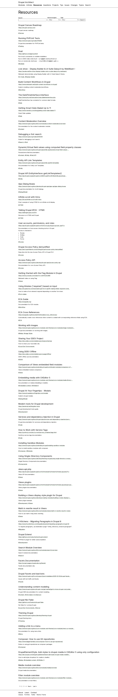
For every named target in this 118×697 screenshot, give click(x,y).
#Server (37, 608)
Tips (61, 5)
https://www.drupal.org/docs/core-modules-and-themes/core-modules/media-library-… (45, 380)
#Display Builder (30, 77)
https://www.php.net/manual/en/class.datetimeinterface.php (36, 97)
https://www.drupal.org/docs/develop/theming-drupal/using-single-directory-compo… (45, 458)
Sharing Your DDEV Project (30, 338)
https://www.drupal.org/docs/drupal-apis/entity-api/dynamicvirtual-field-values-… (43, 150)
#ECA (20, 320)
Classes (20, 695)
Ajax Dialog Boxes (26, 184)
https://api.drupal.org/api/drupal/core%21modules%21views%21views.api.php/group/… (45, 485)
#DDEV (20, 359)
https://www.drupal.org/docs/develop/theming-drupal (35, 615)
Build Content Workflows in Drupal (34, 82)
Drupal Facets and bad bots (31, 574)
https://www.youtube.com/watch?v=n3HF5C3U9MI (34, 275)
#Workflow (21, 90)
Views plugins (24, 482)
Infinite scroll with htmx (29, 197)
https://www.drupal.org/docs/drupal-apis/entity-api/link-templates (38, 163)
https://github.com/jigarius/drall (28, 54)
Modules (21, 5)
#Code (20, 425)
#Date (20, 103)
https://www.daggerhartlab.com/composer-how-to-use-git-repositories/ (40, 641)
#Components (22, 464)
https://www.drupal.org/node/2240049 (30, 137)
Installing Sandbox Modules (31, 443)
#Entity (27, 155)
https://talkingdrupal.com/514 (27, 212)
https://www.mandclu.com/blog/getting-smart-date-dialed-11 (36, 110)
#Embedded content (24, 385)
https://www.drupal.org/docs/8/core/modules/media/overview (37, 668)
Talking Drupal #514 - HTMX (31, 210)
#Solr (26, 142)
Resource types (52, 17)
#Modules (29, 451)
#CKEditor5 (35, 385)
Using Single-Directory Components (35, 456)
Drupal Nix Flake (26, 600)
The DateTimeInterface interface (33, 95)
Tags (61, 17)
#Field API (33, 155)
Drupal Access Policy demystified (34, 247)
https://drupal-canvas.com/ (26, 27)
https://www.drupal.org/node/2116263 (30, 41)
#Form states (22, 294)
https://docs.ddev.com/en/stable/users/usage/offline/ (34, 354)
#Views (20, 281)
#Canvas (21, 33)
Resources (37, 5)
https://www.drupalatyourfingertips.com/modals (33, 393)
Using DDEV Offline (27, 351)
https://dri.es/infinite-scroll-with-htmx (29, 199)
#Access (21, 242)
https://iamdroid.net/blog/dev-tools (29, 406)
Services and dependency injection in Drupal (39, 417)
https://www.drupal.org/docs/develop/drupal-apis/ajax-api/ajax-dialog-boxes (42, 186)
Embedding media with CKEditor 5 (34, 377)
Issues (66, 5)
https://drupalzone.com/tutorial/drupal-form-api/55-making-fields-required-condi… (44, 289)
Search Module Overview (30, 547)
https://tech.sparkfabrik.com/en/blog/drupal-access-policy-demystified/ (40, 249)
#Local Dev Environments (26, 346)
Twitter (33, 695)
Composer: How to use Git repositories (36, 639)
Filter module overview (28, 675)
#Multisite (21, 64)
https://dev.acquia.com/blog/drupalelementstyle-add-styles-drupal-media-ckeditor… (44, 654)
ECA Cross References (28, 312)
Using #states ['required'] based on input (37, 286)
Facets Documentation (28, 560)
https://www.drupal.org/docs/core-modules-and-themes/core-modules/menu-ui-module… (46, 628)
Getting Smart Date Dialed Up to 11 (34, 108)
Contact (34, 693)
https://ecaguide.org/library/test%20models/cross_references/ (37, 315)
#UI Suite (21, 77)
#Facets (20, 568)
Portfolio (27, 695)
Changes (74, 5)
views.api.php (24, 469)
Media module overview (29, 665)
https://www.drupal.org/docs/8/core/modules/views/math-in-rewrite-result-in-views (44, 511)
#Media (20, 333)
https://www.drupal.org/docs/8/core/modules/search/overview (37, 550)
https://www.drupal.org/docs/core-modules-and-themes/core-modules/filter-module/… (45, 678)
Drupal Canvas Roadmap (30, 25)
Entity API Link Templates (30, 160)
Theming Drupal (25, 613)
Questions (47, 5)
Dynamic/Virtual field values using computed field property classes (49, 147)
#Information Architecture (33, 595)
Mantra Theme (41, 695)
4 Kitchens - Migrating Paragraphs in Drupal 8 (39, 521)
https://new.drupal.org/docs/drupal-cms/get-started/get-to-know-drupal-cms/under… (45, 589)
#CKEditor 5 (40, 660)
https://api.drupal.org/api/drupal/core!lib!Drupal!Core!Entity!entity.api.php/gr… (42, 176)
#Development (22, 412)
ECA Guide (23, 299)
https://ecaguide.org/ (24, 302)
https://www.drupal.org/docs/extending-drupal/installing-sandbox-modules (41, 445)
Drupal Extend (25, 534)
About (20, 693)
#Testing (21, 46)
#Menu (20, 634)
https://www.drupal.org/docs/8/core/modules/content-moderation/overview (42, 123)
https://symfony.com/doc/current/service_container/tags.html (37, 432)
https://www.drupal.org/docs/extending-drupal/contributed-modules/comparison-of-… (45, 367)
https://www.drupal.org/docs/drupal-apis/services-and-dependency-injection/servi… (44, 419)
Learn (27, 693)
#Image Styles (28, 333)
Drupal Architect (26, 2)
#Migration (21, 529)
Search (88, 5)
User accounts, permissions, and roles (36, 223)
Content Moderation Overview (32, 121)
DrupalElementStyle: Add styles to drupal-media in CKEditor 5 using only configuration (58, 652)
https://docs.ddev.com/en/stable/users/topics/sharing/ (35, 341)
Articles (29, 5)
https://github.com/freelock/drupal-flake (30, 602)
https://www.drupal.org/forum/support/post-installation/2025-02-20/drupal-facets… (44, 576)
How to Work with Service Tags (33, 430)
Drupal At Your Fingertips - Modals (34, 391)
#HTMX (20, 205)
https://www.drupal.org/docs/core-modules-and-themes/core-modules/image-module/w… (46, 328)
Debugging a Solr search (29, 134)
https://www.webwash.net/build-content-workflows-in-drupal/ (37, 84)
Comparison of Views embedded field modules (40, 364)
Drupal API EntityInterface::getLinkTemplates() (40, 173)
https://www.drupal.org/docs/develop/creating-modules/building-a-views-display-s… (44, 498)
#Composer (22, 451)
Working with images (28, 325)
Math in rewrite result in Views (32, 508)
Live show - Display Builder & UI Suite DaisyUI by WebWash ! (46, 69)
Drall (20, 51)
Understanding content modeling (33, 587)
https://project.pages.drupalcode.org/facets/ (32, 563)
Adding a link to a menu (29, 626)
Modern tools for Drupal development (35, 404)
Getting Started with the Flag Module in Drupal (40, 273)
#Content (21, 129)
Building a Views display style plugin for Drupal (40, 495)
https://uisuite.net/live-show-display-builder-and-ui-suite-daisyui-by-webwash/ (42, 71)
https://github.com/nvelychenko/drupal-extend (32, 537)
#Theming (21, 621)
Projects (55, 5)
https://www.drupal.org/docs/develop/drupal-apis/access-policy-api (39, 262)
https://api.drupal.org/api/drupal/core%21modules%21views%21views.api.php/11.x (43, 472)
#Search (21, 142)
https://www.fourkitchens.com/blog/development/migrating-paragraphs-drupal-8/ (43, 524)
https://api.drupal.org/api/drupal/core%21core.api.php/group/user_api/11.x (41, 225)
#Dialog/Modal (22, 192)
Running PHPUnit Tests (29, 38)
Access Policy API (26, 260)
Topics (81, 5)
